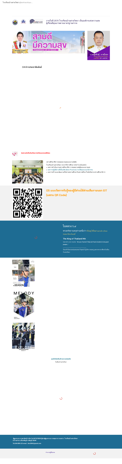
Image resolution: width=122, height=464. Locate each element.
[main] (77, 22)
